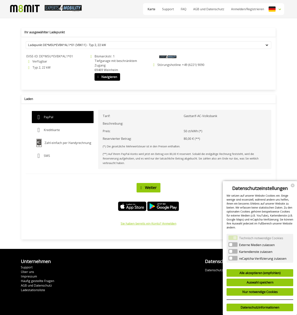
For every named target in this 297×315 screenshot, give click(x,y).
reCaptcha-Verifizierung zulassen (262, 258)
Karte (151, 9)
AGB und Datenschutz (208, 9)
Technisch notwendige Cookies (261, 238)
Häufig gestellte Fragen (37, 281)
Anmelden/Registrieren (247, 9)
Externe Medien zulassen (257, 245)
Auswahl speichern (260, 282)
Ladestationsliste (33, 290)
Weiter (147, 188)
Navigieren (106, 77)
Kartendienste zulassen (255, 252)
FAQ (183, 9)
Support (168, 9)
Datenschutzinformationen (260, 307)
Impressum (29, 276)
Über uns (27, 272)
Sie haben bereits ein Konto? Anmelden (148, 223)
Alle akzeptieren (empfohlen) (260, 273)
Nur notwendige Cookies (260, 292)
